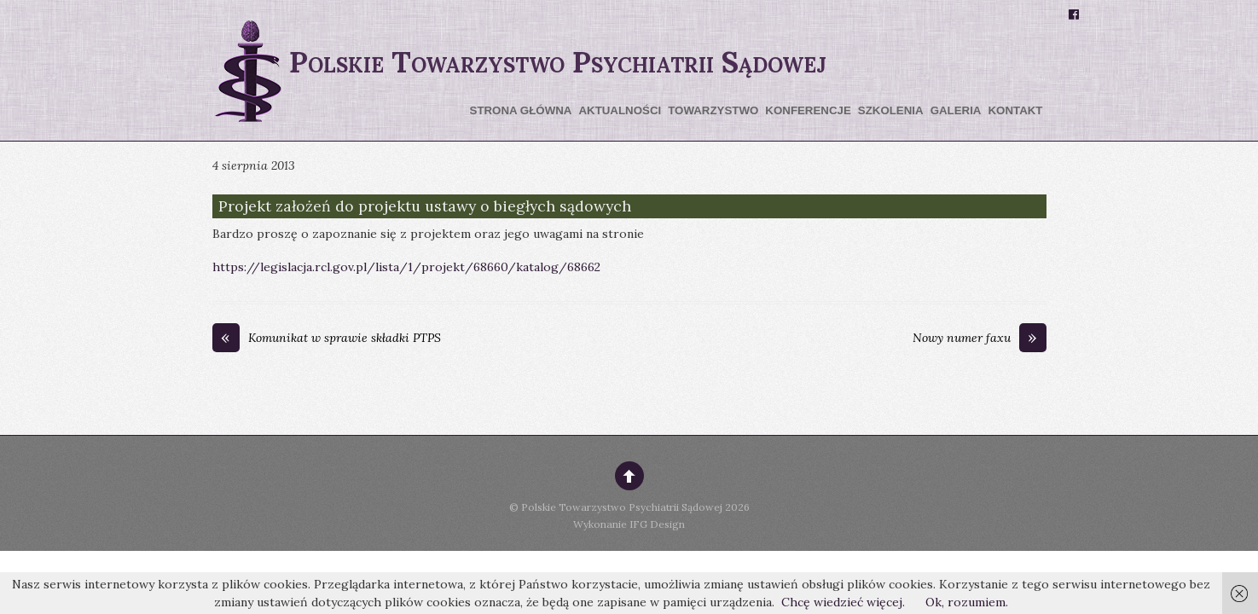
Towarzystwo (713, 110)
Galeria (956, 110)
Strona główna (521, 110)
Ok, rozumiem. (966, 602)
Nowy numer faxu (979, 338)
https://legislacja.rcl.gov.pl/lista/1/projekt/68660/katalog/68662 (406, 267)
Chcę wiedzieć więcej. (843, 602)
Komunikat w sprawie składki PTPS (326, 338)
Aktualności (619, 110)
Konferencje (807, 110)
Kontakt (1015, 110)
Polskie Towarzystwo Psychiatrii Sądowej (621, 507)
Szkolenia (891, 110)
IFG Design (657, 524)
